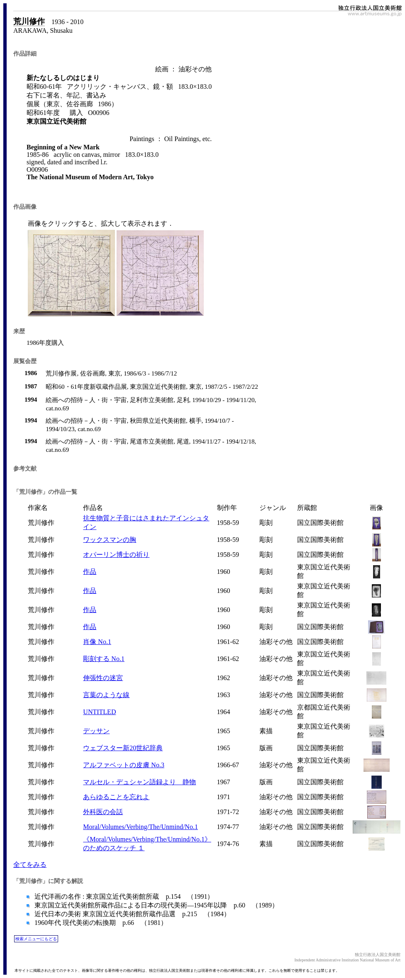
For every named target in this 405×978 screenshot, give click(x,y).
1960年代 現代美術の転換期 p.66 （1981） (100, 922)
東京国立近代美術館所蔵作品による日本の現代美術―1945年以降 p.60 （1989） (155, 905)
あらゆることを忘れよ (116, 796)
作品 (89, 571)
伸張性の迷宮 (103, 677)
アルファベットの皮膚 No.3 (123, 764)
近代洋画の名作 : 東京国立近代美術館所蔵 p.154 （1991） (123, 896)
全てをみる (29, 864)
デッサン (96, 730)
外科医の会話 (103, 811)
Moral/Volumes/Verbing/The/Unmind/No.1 (140, 826)
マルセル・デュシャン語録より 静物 (139, 781)
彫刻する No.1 (103, 658)
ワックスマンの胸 (109, 539)
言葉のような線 (106, 694)
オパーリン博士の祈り (116, 554)
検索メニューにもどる (36, 939)
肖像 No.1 (97, 641)
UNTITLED (99, 711)
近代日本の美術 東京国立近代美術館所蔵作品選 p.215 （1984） (131, 913)
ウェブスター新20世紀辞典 (123, 747)
